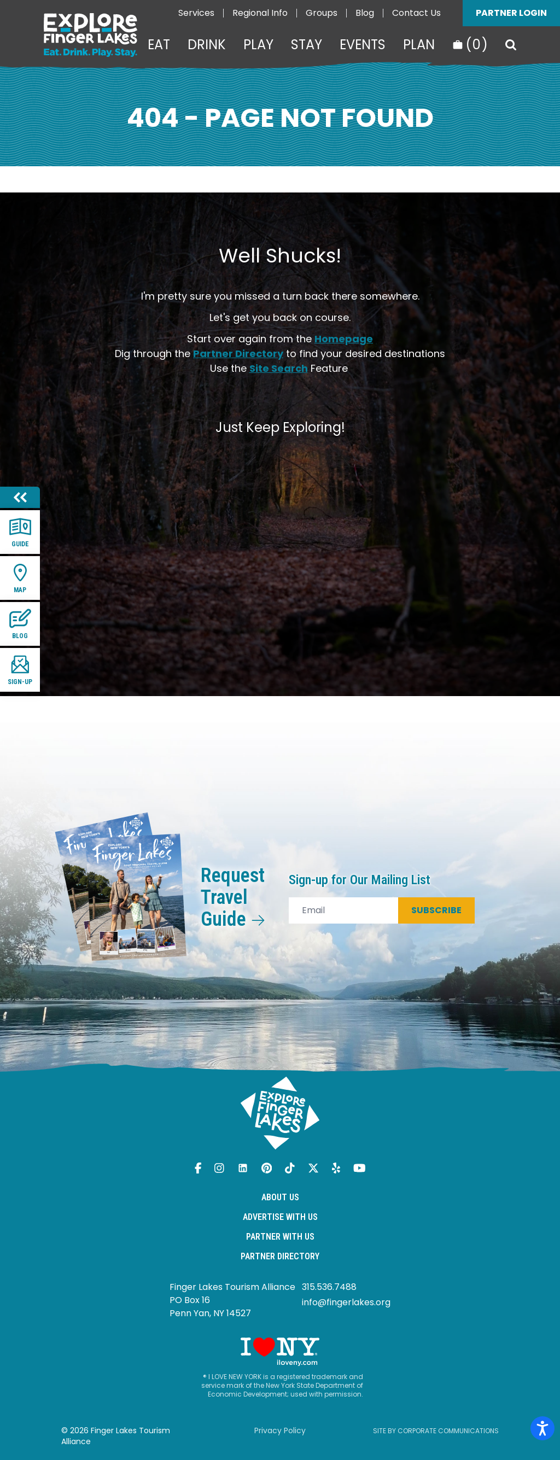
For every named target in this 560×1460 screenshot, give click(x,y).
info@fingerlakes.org (346, 1302)
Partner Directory (238, 353)
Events (363, 45)
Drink (207, 45)
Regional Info (260, 13)
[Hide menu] (20, 497)
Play (258, 45)
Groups (321, 13)
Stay (306, 45)
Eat (159, 45)
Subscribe (436, 910)
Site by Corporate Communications (436, 1430)
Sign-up (20, 669)
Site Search (278, 368)
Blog (364, 13)
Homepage (343, 339)
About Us (280, 1197)
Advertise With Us (280, 1217)
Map (20, 578)
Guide (20, 532)
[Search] (510, 44)
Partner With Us (280, 1236)
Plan (419, 45)
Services (196, 13)
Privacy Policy (280, 1430)
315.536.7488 (329, 1287)
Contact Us (416, 13)
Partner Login (511, 13)
